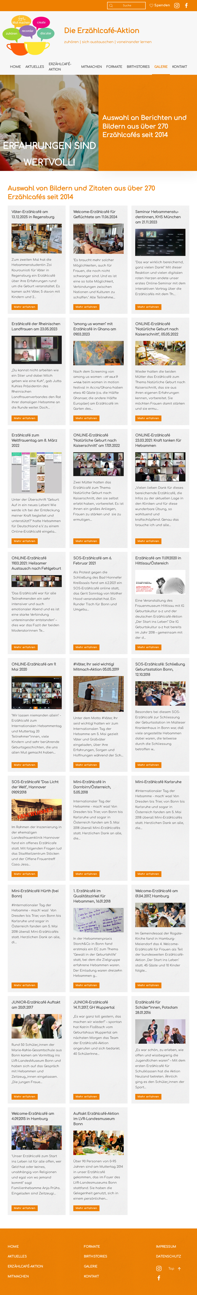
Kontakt (179, 67)
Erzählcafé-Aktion (60, 66)
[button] (179, 1269)
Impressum (166, 1246)
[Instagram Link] (177, 5)
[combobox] (126, 5)
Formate (114, 67)
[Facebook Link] (186, 5)
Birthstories (138, 67)
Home (15, 67)
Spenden (159, 5)
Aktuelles (34, 67)
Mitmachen (91, 67)
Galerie (161, 67)
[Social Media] (159, 1268)
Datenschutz (168, 1256)
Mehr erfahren (24, 307)
